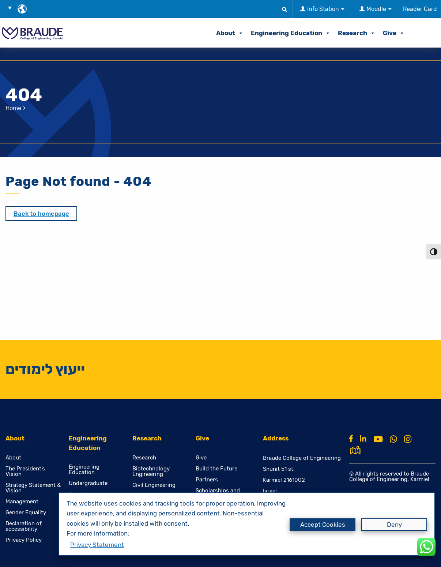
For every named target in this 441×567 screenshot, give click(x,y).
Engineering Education (291, 33)
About (230, 33)
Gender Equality (25, 512)
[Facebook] (351, 438)
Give (394, 33)
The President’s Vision (25, 471)
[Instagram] (407, 439)
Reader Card (420, 8)
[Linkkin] (363, 438)
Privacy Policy (23, 540)
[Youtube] (378, 439)
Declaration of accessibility (23, 526)
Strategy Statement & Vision (33, 487)
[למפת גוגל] (355, 449)
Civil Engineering (154, 485)
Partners (207, 479)
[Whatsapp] (393, 439)
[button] (12, 8)
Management (21, 501)
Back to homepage (41, 213)
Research (357, 33)
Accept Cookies (322, 524)
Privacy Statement (97, 544)
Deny (394, 524)
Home (13, 108)
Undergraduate (88, 483)
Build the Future (216, 469)
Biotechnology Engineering (151, 471)
